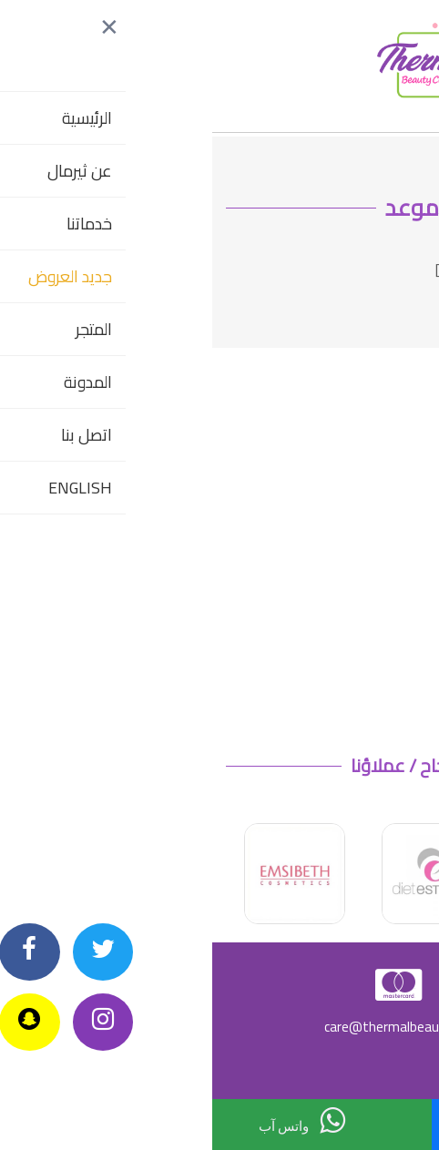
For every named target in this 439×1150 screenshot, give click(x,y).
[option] (220, 873)
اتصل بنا (308, 1123)
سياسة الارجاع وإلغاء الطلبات (351, 1065)
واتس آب (89, 1120)
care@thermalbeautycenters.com (220, 1026)
